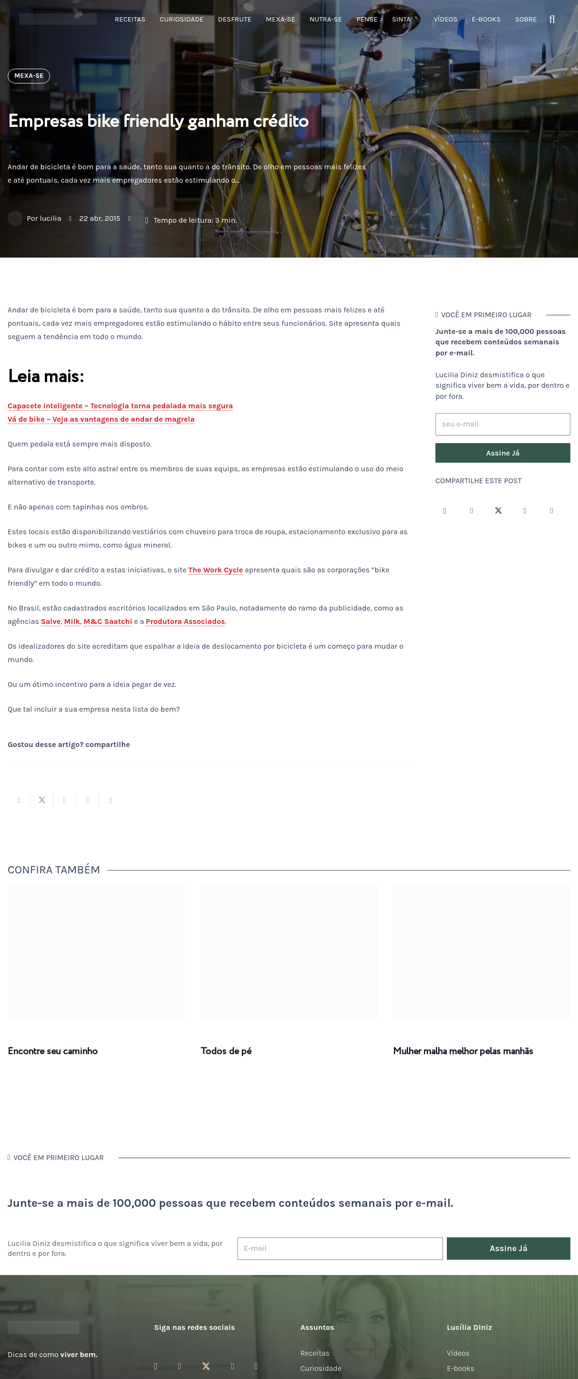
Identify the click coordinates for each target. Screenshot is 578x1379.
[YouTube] (525, 510)
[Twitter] (498, 510)
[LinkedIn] (551, 510)
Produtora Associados (185, 621)
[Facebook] (471, 510)
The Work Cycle (215, 569)
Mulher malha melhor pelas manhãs (463, 1051)
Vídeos (458, 1353)
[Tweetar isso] (42, 800)
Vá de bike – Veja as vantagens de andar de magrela (101, 419)
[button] (552, 19)
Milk (72, 621)
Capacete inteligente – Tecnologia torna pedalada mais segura (120, 405)
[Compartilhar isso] (19, 800)
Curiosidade (320, 1368)
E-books (461, 1368)
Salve (51, 621)
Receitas (315, 1353)
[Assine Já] (502, 453)
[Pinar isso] (87, 800)
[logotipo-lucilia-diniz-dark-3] (58, 19)
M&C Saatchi (108, 621)
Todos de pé (225, 1051)
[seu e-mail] (502, 424)
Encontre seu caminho (53, 1051)
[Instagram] (444, 510)
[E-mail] (340, 1248)
